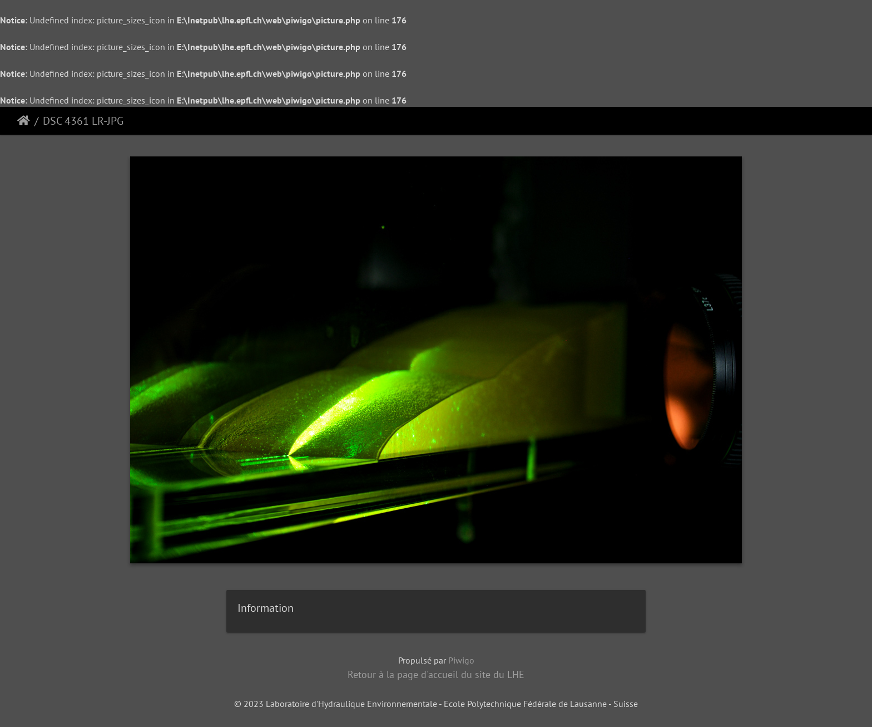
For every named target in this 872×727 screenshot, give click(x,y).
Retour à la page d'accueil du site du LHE (436, 674)
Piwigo (461, 660)
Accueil (23, 120)
